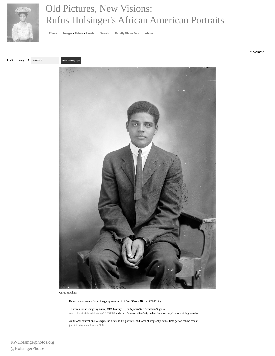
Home (53, 33)
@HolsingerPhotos (28, 348)
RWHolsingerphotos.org (32, 342)
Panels (90, 33)
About (149, 33)
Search (104, 33)
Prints (79, 33)
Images (67, 33)
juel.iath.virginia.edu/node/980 (86, 325)
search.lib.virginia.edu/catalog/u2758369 (92, 313)
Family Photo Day (127, 33)
